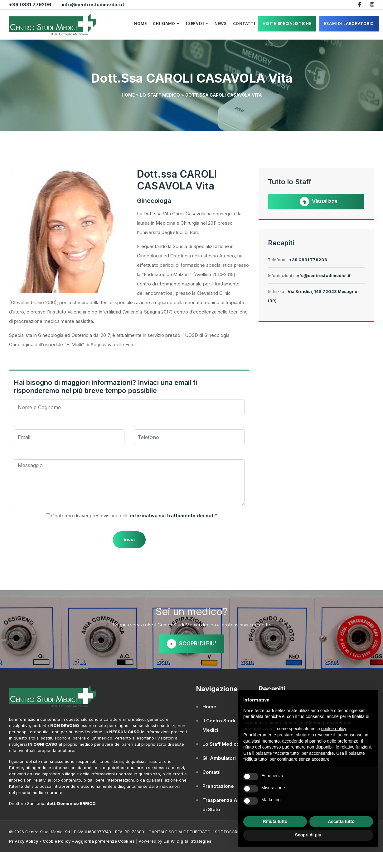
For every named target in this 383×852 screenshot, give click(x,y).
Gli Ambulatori (219, 758)
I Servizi (195, 23)
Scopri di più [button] (308, 834)
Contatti (244, 23)
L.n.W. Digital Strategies (187, 841)
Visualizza (318, 201)
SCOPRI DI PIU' (191, 644)
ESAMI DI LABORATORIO (349, 23)
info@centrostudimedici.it (93, 4)
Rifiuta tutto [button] (275, 821)
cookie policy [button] (333, 728)
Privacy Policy (23, 841)
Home (140, 23)
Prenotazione (218, 786)
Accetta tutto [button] (341, 821)
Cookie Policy (57, 841)
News (221, 23)
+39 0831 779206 (30, 4)
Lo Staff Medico (160, 95)
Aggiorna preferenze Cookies (105, 841)
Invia (129, 540)
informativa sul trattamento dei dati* (173, 516)
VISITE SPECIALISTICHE (287, 23)
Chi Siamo (164, 23)
